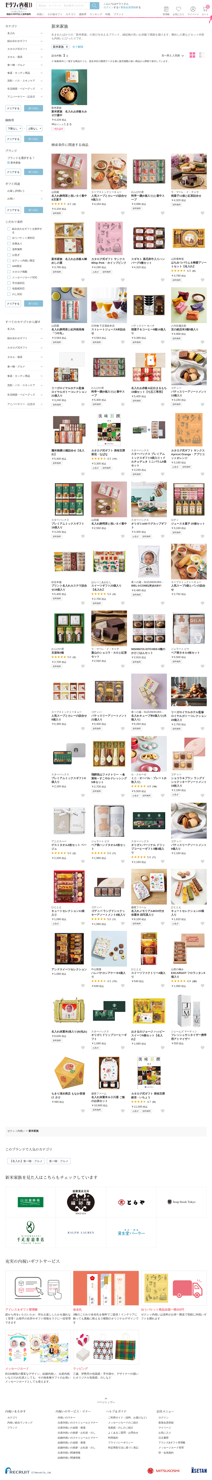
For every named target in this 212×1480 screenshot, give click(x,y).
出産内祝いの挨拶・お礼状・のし (77, 1432)
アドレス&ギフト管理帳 (171, 1442)
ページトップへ (106, 1402)
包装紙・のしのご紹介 (120, 1427)
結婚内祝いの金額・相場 (71, 1442)
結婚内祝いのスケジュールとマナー (78, 1437)
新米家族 (15, 162)
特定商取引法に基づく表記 (123, 1447)
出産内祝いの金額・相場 (71, 1427)
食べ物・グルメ (58, 1161)
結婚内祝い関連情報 (69, 1457)
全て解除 (77, 46)
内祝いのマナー (66, 1417)
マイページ (164, 1427)
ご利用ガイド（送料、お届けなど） (128, 1417)
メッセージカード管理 (171, 1447)
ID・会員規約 (166, 1452)
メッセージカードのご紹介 (123, 1422)
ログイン (108, 7)
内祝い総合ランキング (20, 1422)
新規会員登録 (128, 7)
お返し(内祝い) (15, 190)
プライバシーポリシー (120, 1442)
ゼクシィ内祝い (16, 1130)
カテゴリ (12, 1417)
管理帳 (166, 14)
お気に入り (178, 14)
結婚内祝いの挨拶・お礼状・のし (77, 1447)
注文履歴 (163, 1437)
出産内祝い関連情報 (69, 1452)
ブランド (12, 1427)
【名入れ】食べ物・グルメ (26, 1161)
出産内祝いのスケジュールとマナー (78, 1422)
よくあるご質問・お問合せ (123, 1432)
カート (205, 11)
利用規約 (113, 1437)
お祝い (11, 198)
